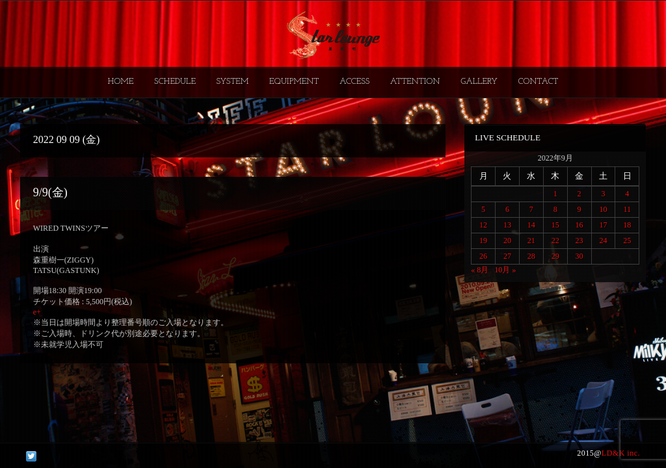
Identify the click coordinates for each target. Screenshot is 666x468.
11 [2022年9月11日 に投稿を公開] (628, 209)
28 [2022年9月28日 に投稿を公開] (531, 256)
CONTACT (538, 81)
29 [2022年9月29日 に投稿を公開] (555, 256)
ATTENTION (415, 81)
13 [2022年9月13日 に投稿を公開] (507, 224)
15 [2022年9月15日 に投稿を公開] (555, 224)
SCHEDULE (175, 81)
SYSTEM (233, 81)
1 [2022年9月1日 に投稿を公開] (555, 193)
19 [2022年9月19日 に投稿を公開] (483, 240)
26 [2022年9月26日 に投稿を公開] (483, 256)
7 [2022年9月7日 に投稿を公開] (531, 209)
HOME (121, 81)
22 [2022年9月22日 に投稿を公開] (555, 240)
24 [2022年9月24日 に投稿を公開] (603, 240)
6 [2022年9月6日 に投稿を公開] (507, 209)
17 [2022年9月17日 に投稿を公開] (603, 224)
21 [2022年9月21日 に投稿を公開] (531, 240)
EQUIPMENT (294, 81)
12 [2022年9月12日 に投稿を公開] (483, 224)
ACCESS (354, 81)
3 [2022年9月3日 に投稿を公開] (603, 193)
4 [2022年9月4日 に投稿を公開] (627, 193)
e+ (37, 312)
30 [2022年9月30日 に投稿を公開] (579, 256)
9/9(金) (50, 192)
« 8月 (479, 269)
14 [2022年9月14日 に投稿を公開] (531, 224)
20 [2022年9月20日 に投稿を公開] (507, 240)
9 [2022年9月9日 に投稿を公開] (579, 209)
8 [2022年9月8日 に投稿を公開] (555, 209)
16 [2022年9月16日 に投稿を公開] (579, 224)
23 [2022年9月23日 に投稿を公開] (579, 240)
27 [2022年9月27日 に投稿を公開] (507, 256)
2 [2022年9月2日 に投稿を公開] (579, 193)
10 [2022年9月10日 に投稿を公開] (603, 209)
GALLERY (479, 81)
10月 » (505, 269)
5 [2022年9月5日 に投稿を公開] (483, 209)
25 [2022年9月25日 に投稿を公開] (627, 240)
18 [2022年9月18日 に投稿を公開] (627, 224)
